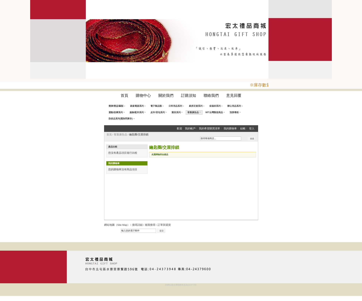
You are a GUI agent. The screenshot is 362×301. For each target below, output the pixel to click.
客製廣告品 (120, 134)
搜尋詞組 (137, 224)
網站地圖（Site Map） (117, 224)
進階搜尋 (150, 224)
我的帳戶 (190, 128)
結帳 (242, 128)
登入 (251, 128)
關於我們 (165, 95)
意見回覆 (233, 95)
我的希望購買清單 (209, 128)
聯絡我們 (211, 95)
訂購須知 (188, 95)
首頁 (124, 95)
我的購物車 (230, 128)
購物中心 (143, 95)
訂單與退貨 (164, 224)
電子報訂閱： (112, 231)
